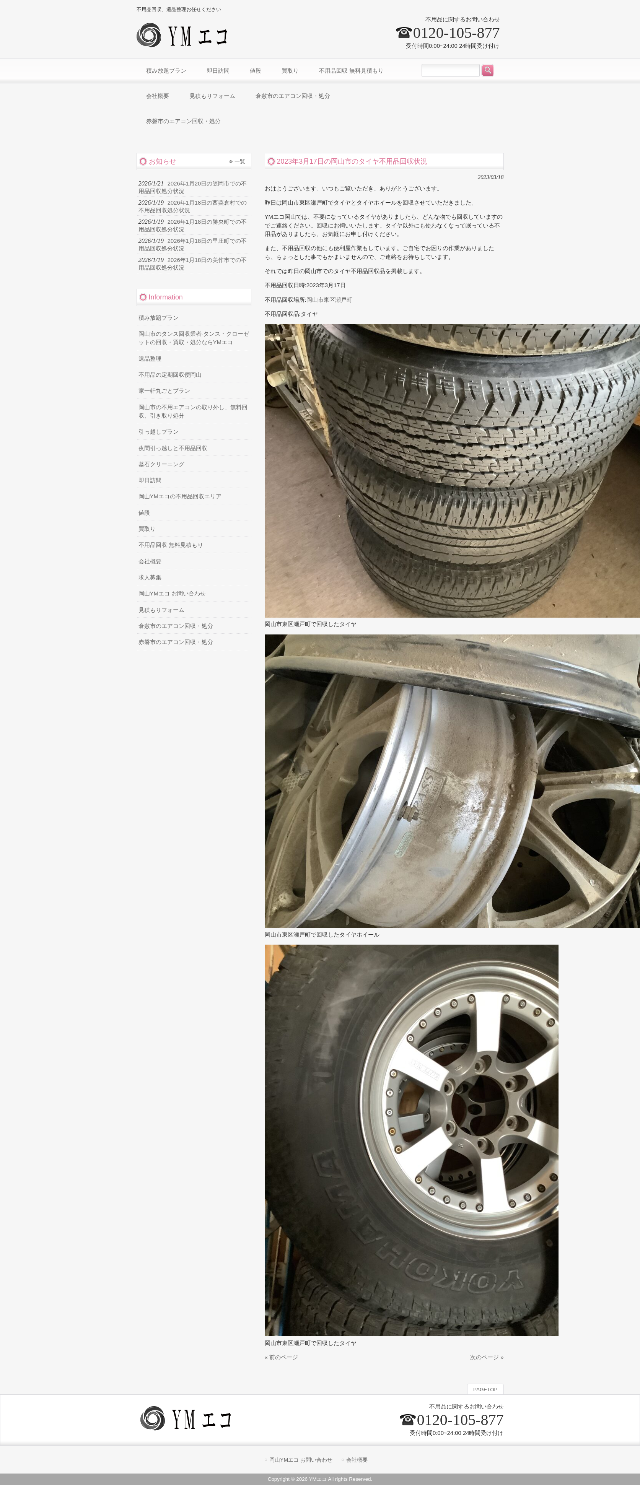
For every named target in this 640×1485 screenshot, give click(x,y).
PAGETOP (485, 1389)
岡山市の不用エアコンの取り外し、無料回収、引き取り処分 (193, 411)
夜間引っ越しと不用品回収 (172, 448)
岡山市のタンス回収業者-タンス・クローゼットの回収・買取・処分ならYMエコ (193, 338)
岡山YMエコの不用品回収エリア (179, 496)
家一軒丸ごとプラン (164, 391)
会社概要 (149, 561)
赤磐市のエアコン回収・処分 (175, 642)
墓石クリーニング (161, 464)
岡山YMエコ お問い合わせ (172, 593)
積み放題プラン (158, 318)
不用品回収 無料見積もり (170, 545)
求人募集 (149, 577)
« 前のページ (281, 1357)
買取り (147, 529)
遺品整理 (149, 359)
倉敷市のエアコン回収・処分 (175, 626)
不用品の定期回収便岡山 (170, 375)
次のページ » (486, 1357)
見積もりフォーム (161, 610)
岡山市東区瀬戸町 (329, 300)
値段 (144, 513)
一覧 (240, 161)
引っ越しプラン (158, 432)
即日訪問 (149, 480)
